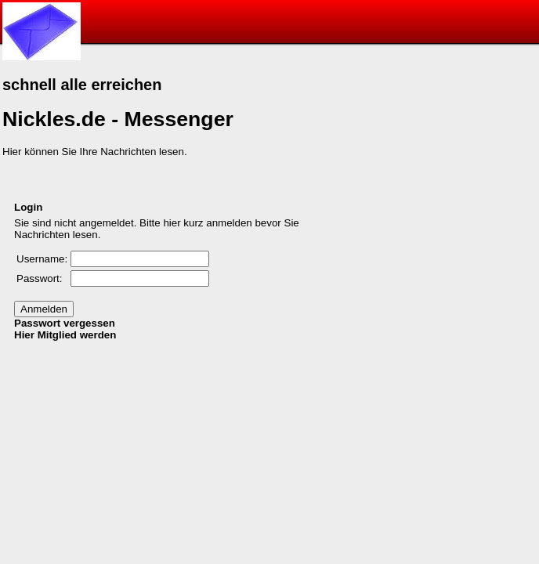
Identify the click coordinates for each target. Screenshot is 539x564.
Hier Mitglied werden (65, 335)
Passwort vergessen (64, 323)
